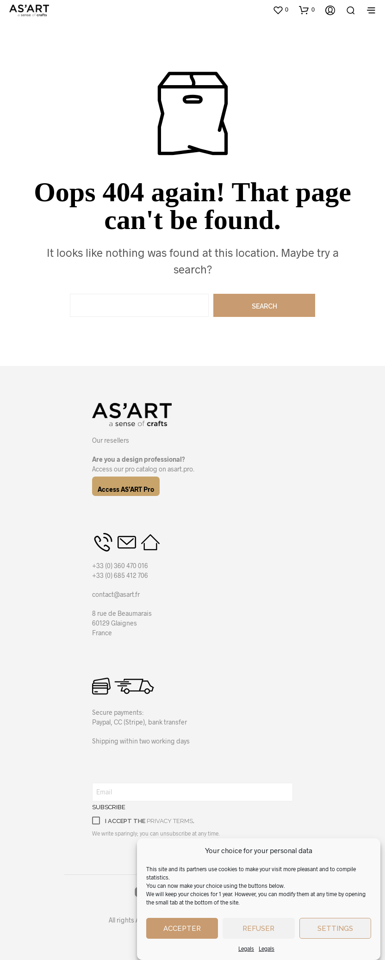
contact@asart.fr (116, 594)
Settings (335, 928)
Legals (246, 948)
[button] (280, 9)
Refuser (258, 928)
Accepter (182, 928)
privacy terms (170, 821)
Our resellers (110, 440)
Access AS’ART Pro (126, 489)
